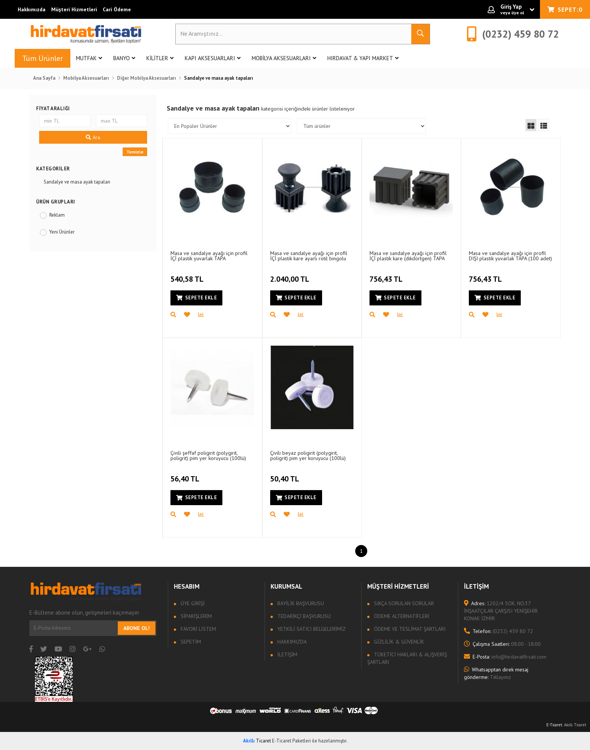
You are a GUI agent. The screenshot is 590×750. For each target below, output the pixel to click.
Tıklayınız (496, 673)
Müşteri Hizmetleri (74, 9)
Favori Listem (197, 629)
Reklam (57, 215)
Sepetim (190, 641)
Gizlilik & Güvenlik (398, 641)
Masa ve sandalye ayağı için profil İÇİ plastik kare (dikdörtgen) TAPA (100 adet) (408, 255)
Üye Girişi (192, 603)
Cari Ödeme (117, 9)
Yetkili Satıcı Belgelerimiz (311, 629)
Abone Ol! (136, 628)
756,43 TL (387, 275)
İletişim (286, 654)
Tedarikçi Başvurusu (303, 616)
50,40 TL (285, 474)
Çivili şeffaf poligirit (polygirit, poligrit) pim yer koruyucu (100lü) (208, 455)
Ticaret (257, 741)
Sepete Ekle (196, 298)
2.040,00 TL (290, 275)
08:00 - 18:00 (502, 644)
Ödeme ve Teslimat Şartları (409, 629)
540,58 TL (187, 275)
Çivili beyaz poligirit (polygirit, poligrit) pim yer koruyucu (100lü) (308, 455)
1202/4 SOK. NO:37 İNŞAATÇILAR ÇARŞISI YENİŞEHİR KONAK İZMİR (501, 611)
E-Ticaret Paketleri (291, 741)
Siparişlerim (195, 616)
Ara (93, 137)
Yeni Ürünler (62, 232)
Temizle (134, 152)
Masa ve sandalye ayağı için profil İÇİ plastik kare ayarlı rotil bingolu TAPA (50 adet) (308, 255)
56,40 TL (185, 474)
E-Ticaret (554, 724)
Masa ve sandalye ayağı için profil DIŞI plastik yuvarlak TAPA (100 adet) (510, 255)
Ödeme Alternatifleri (401, 616)
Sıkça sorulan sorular (403, 603)
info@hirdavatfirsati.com (505, 656)
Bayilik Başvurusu (300, 603)
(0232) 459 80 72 (498, 631)
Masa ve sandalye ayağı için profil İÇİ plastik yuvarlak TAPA (209, 255)
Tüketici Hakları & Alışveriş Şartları (407, 658)
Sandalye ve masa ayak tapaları (77, 182)
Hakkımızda (32, 9)
